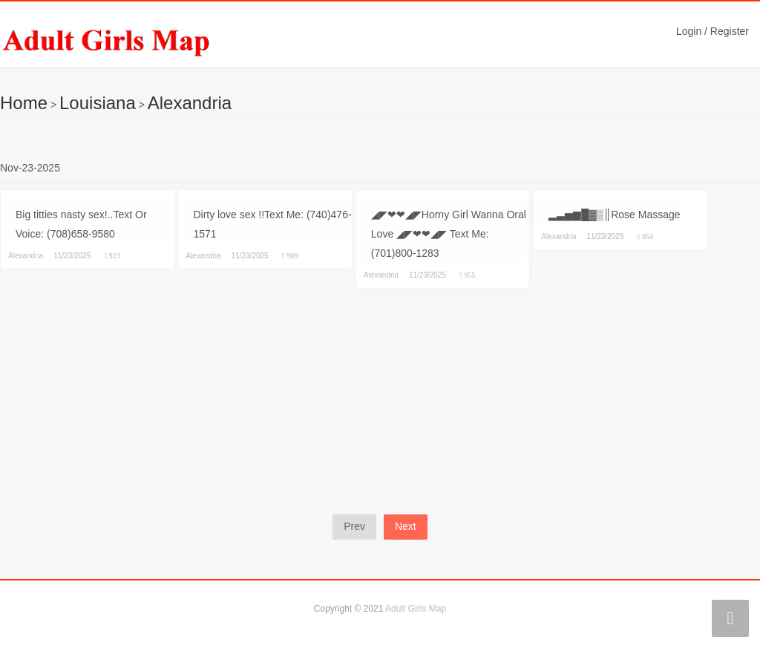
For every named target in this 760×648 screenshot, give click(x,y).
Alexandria (190, 103)
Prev (354, 526)
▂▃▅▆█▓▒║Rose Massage (614, 214)
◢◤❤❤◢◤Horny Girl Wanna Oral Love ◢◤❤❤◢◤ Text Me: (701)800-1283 (448, 234)
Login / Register (712, 31)
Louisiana (97, 103)
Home (24, 103)
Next (405, 526)
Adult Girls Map (415, 608)
